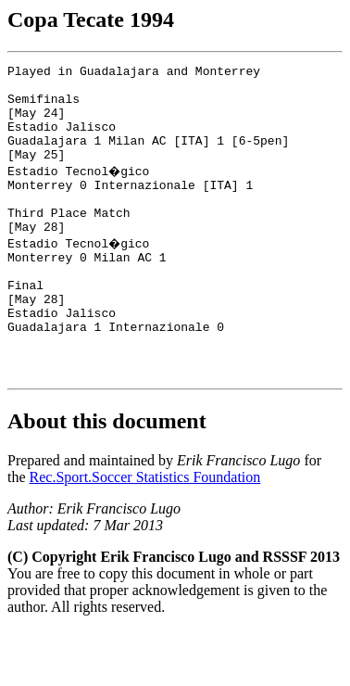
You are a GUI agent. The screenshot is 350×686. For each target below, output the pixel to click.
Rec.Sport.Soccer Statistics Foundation (145, 532)
